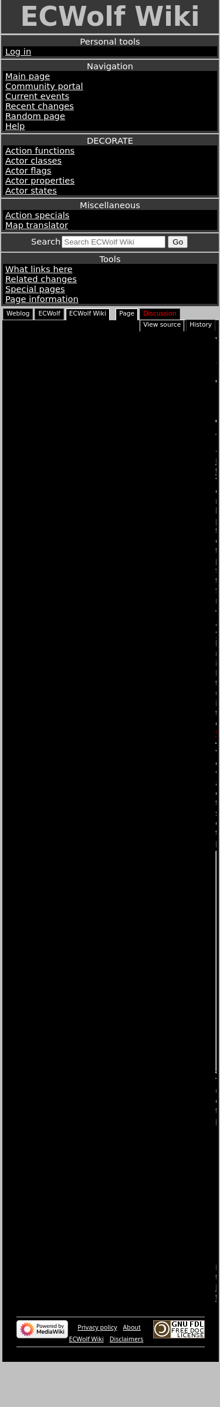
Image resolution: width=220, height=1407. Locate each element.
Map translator (36, 225)
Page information (42, 299)
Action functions (40, 150)
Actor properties (40, 180)
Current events (37, 96)
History (200, 324)
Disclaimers (127, 1383)
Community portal (44, 86)
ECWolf (49, 313)
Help (15, 126)
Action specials (37, 215)
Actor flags (28, 170)
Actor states (31, 190)
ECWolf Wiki (109, 16)
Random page (35, 116)
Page (126, 313)
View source (162, 324)
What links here (38, 269)
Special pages (35, 289)
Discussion (160, 313)
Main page (27, 76)
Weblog (17, 313)
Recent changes (39, 106)
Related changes (41, 279)
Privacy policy (97, 1371)
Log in (18, 51)
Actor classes (33, 160)
